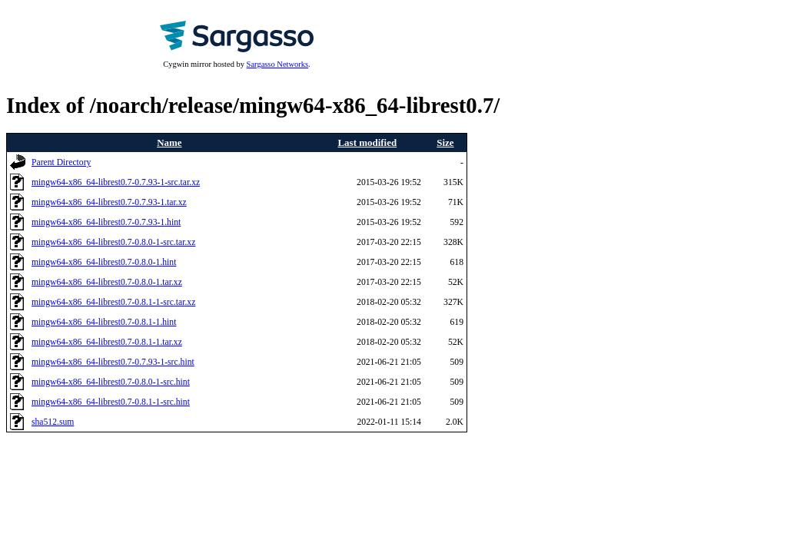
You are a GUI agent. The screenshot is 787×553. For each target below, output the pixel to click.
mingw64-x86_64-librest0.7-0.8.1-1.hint (104, 322)
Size (445, 142)
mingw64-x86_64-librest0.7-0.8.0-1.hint (104, 262)
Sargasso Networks (277, 64)
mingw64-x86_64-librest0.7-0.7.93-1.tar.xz (109, 202)
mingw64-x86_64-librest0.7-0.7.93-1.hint (106, 222)
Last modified (367, 142)
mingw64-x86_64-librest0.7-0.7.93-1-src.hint (113, 362)
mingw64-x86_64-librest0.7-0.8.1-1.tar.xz (107, 342)
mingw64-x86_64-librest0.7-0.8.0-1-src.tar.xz (113, 242)
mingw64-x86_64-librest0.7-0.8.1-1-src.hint (111, 402)
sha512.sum (53, 422)
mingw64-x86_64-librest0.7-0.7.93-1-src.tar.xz (116, 182)
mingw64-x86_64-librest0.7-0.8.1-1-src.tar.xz (113, 302)
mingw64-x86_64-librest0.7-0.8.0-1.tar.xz (107, 282)
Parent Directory (61, 162)
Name (169, 142)
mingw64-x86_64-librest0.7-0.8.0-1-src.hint (111, 382)
